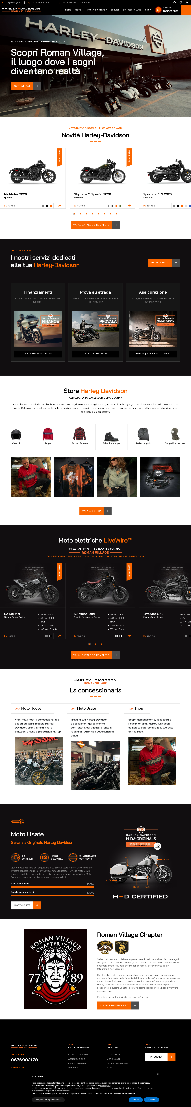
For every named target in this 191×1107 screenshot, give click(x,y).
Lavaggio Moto (77, 1063)
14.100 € (81, 206)
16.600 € (151, 206)
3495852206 (171, 11)
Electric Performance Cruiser (87, 617)
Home (68, 10)
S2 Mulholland (85, 613)
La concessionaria (117, 1063)
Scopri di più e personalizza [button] (48, 1100)
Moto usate (113, 1059)
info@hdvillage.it (11, 2)
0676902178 (24, 1059)
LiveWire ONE (153, 613)
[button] (74, 214)
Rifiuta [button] (136, 1100)
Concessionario (132, 10)
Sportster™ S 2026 (157, 194)
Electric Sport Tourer (153, 617)
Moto (78, 10)
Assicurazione (153, 291)
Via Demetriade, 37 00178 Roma (74, 2)
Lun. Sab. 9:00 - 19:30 (39, 2)
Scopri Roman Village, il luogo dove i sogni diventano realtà (57, 61)
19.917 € (81, 635)
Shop (148, 10)
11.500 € (11, 206)
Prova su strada (97, 10)
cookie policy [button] (105, 1086)
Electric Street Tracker (14, 617)
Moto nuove (114, 1054)
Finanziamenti (38, 291)
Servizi (115, 10)
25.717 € (151, 635)
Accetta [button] (151, 1100)
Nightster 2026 (15, 194)
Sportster (8, 197)
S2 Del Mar (12, 613)
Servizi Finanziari (78, 1054)
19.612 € (11, 635)
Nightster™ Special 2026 (93, 194)
